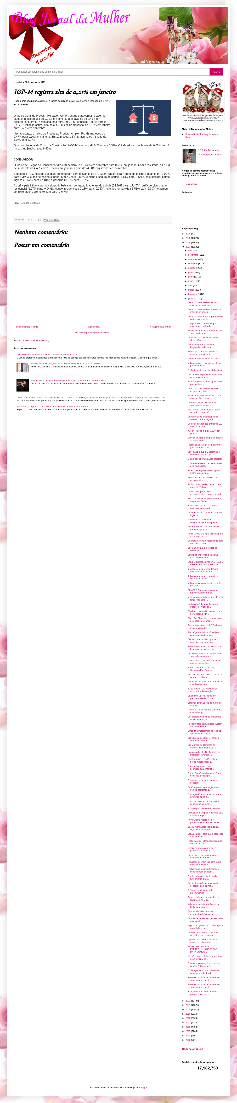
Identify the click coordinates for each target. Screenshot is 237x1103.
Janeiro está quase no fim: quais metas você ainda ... (204, 471)
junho (191, 276)
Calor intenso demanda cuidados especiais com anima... (204, 884)
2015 (188, 1031)
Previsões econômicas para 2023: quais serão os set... (204, 863)
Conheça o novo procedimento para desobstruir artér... (205, 542)
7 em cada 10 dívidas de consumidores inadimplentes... (204, 521)
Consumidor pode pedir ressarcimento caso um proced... (205, 492)
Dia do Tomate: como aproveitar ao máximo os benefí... (205, 310)
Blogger (143, 1087)
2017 (188, 1022)
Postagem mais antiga (160, 326)
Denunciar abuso (192, 1048)
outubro (192, 259)
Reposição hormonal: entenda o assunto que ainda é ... (203, 353)
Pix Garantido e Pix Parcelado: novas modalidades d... (203, 760)
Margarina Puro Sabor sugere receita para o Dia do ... (202, 325)
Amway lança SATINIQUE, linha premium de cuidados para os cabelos (66, 363)
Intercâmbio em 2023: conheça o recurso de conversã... (204, 507)
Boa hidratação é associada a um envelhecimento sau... (204, 397)
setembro (193, 263)
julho (191, 272)
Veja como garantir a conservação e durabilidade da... (205, 926)
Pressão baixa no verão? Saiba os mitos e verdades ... (205, 626)
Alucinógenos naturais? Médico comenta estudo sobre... (203, 633)
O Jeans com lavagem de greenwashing (200, 891)
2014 (188, 1035)
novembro (193, 255)
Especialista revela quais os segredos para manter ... (201, 767)
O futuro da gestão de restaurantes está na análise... (205, 464)
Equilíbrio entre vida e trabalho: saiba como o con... (203, 556)
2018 (188, 1018)
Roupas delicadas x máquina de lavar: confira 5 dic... (203, 898)
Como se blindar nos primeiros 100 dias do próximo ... (205, 425)
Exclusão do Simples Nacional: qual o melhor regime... (205, 814)
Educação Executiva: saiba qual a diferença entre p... (204, 795)
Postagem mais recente (26, 326)
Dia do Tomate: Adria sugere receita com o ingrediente (205, 317)
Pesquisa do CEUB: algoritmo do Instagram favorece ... (204, 753)
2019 (188, 1014)
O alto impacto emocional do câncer (205, 370)
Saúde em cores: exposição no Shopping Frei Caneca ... (203, 669)
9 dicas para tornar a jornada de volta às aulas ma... (203, 577)
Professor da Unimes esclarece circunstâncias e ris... (203, 339)
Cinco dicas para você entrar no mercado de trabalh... (203, 856)
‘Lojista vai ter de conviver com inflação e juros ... (203, 478)
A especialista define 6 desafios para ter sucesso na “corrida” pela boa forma (68, 380)
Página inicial (93, 326)
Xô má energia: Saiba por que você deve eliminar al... (205, 957)
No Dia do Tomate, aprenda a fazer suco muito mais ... (205, 332)
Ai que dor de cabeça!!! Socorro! (203, 358)
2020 (188, 1009)
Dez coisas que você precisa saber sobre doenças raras (205, 654)
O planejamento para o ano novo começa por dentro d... (204, 971)
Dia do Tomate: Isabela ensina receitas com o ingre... (203, 303)
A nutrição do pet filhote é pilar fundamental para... (203, 877)
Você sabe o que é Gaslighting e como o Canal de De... (204, 453)
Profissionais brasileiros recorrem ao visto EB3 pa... (204, 485)
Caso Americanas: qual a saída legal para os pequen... (203, 828)
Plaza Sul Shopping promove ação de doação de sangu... (205, 619)
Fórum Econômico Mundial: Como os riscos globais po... (204, 774)
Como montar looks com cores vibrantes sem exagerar (203, 933)
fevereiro (193, 294)
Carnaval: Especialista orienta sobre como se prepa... (202, 404)
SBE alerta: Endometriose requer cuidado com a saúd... (204, 411)
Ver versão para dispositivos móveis (92, 332)
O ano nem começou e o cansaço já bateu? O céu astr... (204, 964)
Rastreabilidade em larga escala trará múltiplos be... (203, 528)
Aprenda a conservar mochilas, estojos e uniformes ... (203, 941)
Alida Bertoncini (210, 150)
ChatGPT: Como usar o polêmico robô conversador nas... (204, 591)
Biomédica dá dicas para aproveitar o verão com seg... (205, 683)
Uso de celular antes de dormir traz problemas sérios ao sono (46, 354)
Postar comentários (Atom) (35, 340)
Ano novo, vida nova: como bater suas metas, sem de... (204, 978)
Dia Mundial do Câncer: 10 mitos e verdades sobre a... (205, 676)
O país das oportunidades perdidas (205, 459)
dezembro (193, 250)
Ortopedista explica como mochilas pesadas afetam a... (205, 375)
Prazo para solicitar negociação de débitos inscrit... (205, 842)
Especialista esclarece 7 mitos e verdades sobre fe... (203, 739)
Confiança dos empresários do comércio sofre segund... (203, 418)
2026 (188, 233)
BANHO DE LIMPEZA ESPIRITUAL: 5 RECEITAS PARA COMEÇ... (202, 949)
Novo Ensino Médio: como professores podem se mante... (204, 821)
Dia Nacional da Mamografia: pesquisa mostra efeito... (202, 640)
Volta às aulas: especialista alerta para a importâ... (204, 364)
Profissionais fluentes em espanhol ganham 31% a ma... (205, 446)
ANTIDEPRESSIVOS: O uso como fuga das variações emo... (205, 647)
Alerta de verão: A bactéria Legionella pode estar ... (201, 346)
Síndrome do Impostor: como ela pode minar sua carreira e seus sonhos (52, 406)
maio (191, 281)
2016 (188, 1027)
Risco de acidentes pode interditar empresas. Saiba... (204, 499)
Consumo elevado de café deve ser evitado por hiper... (205, 390)
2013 (188, 1040)
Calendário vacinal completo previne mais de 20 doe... (202, 697)
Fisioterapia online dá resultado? (204, 808)
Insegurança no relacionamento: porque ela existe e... (203, 992)
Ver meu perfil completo (210, 154)
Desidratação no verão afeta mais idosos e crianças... (204, 718)
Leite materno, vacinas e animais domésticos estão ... (204, 662)
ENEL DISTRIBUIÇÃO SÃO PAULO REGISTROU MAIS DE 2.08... (205, 563)
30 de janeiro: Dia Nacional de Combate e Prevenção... (202, 690)
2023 (188, 246)
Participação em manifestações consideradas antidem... (203, 870)
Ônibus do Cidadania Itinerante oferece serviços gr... (203, 605)
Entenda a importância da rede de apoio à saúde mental (204, 732)
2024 (188, 242)
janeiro (192, 298)
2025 (188, 238)
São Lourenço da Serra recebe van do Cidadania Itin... (205, 612)
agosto (192, 268)
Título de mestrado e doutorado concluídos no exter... (203, 802)
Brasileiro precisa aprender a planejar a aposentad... (202, 849)
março (191, 289)
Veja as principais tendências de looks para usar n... (203, 905)
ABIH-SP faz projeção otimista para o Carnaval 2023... (205, 535)
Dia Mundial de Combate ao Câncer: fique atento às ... (202, 746)
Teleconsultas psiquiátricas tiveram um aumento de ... (205, 725)
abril (190, 285)
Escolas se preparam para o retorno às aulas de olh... (205, 439)
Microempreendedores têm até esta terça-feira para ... (205, 598)
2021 (188, 1005)
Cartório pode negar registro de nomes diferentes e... (203, 788)
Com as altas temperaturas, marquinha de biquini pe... (202, 912)
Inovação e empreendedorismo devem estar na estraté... (203, 570)
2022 (188, 1000)
